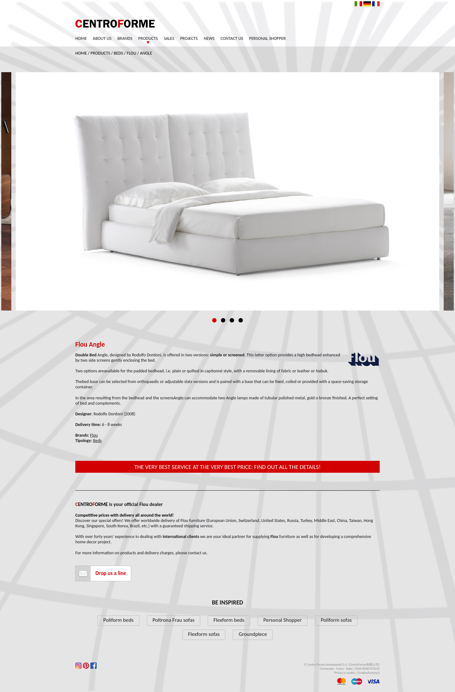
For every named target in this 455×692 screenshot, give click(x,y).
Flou (131, 53)
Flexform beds (228, 620)
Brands (124, 38)
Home (81, 38)
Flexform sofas (204, 634)
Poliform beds (118, 620)
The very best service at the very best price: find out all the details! (227, 467)
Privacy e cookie (344, 673)
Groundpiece (253, 634)
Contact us (232, 38)
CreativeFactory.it (368, 673)
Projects (189, 38)
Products (148, 38)
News (209, 38)
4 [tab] (240, 320)
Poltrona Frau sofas (174, 620)
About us (102, 38)
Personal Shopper (267, 38)
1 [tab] (214, 320)
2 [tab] (223, 320)
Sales (169, 38)
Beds (118, 53)
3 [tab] (232, 320)
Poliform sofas (336, 620)
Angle (146, 53)
